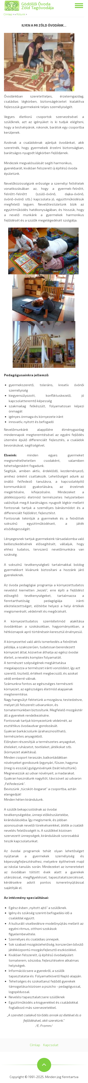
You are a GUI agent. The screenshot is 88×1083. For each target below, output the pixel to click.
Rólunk (20, 14)
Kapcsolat (50, 1045)
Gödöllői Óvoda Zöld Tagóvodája (37, 5)
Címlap (8, 14)
